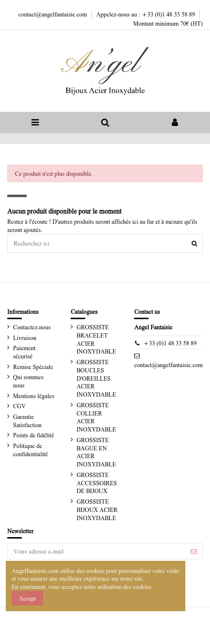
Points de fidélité (33, 435)
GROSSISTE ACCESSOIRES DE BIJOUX (96, 483)
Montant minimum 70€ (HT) (168, 23)
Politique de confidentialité (30, 450)
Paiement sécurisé (24, 352)
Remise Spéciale (33, 366)
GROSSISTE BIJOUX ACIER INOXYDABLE (97, 509)
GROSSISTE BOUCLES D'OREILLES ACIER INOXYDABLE (96, 378)
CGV (19, 406)
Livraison (24, 337)
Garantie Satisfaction (27, 421)
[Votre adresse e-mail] (96, 551)
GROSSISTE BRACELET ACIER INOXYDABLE (96, 339)
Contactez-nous (32, 327)
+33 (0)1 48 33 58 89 (169, 343)
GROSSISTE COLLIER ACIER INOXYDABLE (96, 417)
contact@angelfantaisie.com (53, 14)
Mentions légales (33, 396)
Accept (27, 598)
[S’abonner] (193, 551)
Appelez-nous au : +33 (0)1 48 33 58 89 (146, 14)
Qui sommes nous (28, 381)
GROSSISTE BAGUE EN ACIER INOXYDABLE (96, 452)
